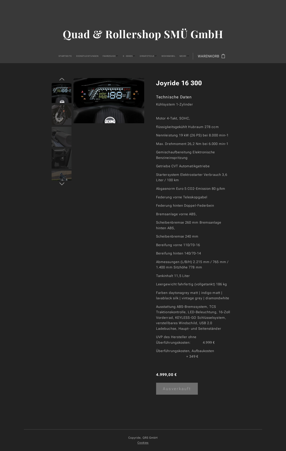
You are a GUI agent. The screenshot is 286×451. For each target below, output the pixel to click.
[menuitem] (100, 56)
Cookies (143, 442)
